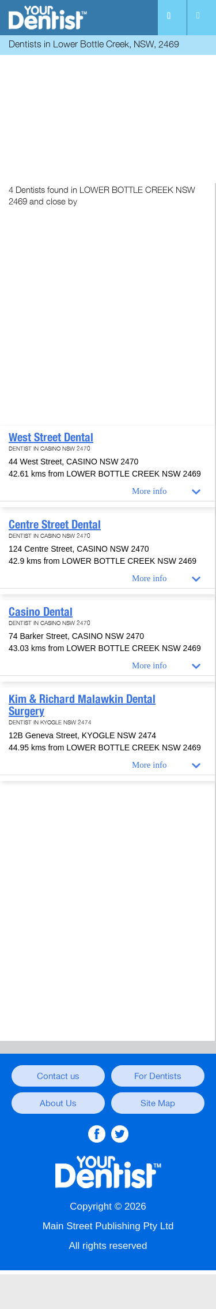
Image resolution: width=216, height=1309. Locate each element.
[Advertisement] (108, 120)
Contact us (58, 1076)
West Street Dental (51, 437)
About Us (58, 1103)
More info (149, 491)
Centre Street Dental (55, 524)
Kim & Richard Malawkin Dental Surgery (82, 705)
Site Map (158, 1103)
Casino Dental (41, 612)
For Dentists (157, 1076)
